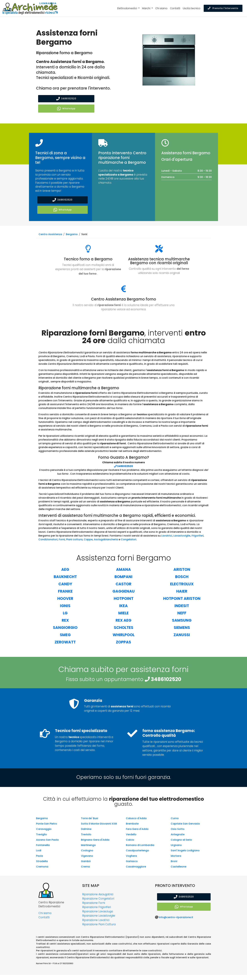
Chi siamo (161, 8)
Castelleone (178, 867)
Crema (85, 867)
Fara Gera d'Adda (137, 829)
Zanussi (182, 635)
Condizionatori (47, 539)
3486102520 (66, 98)
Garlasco (132, 861)
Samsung (182, 620)
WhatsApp (66, 108)
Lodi (38, 850)
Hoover (65, 598)
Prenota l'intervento (223, 8)
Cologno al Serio (181, 840)
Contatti (175, 8)
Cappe (88, 539)
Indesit (182, 606)
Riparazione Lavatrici (95, 920)
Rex (65, 620)
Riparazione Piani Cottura (99, 924)
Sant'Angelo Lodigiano (185, 850)
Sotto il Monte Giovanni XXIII (99, 824)
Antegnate (177, 834)
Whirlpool (124, 635)
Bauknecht (65, 576)
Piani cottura (74, 539)
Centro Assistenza (50, 234)
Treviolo (86, 834)
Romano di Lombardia (140, 845)
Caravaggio (44, 829)
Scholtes (123, 627)
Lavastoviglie (181, 536)
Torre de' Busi (89, 818)
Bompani (123, 576)
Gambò (86, 861)
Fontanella (43, 845)
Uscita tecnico (191, 8)
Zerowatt (65, 642)
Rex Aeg (123, 620)
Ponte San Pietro (46, 824)
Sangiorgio (65, 627)
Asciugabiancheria (106, 539)
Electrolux (182, 584)
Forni (62, 539)
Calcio (130, 840)
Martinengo (88, 845)
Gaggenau (123, 591)
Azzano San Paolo (47, 840)
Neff (181, 613)
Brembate (132, 824)
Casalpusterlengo (137, 850)
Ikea (123, 606)
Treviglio (41, 834)
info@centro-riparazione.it (176, 917)
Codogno (87, 850)
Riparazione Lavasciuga (97, 912)
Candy (65, 584)
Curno (175, 818)
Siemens (182, 627)
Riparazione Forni (93, 903)
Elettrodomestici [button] (127, 8)
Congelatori (128, 539)
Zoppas (123, 642)
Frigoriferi (198, 536)
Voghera (131, 856)
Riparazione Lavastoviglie (98, 916)
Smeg (65, 635)
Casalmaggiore (136, 867)
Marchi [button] (146, 8)
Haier (181, 591)
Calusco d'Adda (136, 818)
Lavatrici (166, 536)
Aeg (65, 569)
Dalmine (86, 829)
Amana (123, 569)
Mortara (176, 856)
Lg (65, 613)
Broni (174, 861)
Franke (65, 591)
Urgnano (176, 845)
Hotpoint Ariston (182, 598)
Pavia (39, 856)
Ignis (65, 606)
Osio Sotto (177, 829)
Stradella (42, 861)
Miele (123, 613)
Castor (123, 584)
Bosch (181, 576)
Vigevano (87, 856)
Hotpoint (123, 598)
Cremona (42, 867)
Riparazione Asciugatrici (97, 894)
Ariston (181, 569)
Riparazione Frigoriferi (96, 907)
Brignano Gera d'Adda (95, 840)
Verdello (131, 834)
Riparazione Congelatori (98, 899)
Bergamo (72, 234)
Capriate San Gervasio (185, 824)
